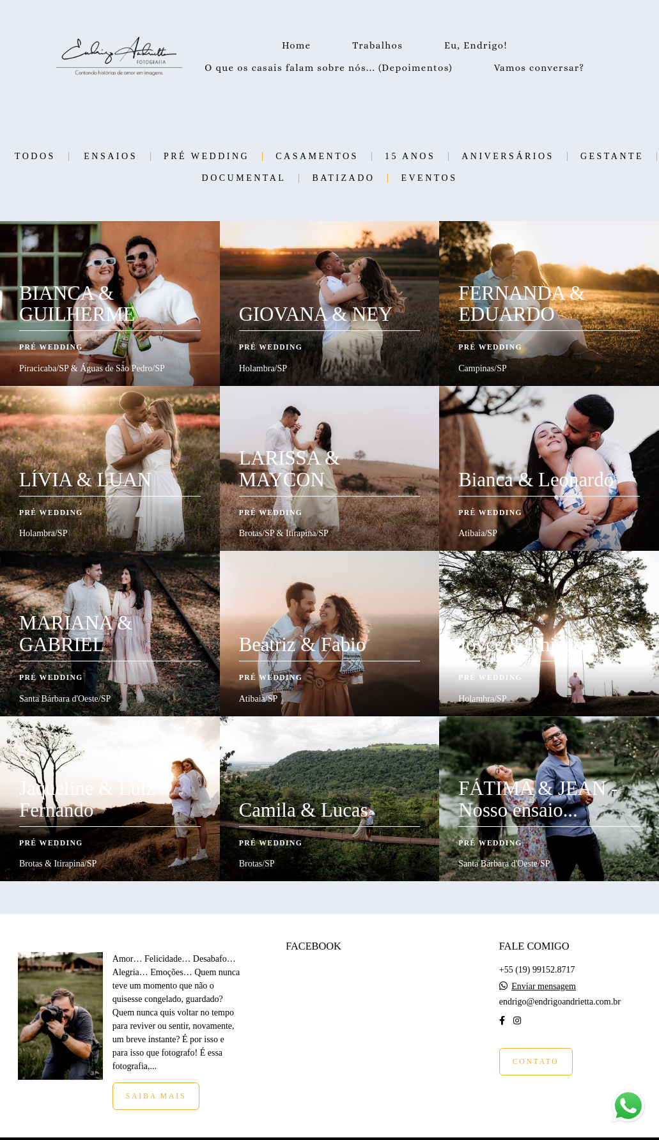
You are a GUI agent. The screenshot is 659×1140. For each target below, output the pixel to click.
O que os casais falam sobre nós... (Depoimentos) (329, 67)
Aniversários (507, 156)
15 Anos (410, 156)
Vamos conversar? (539, 67)
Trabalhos (377, 45)
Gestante (612, 156)
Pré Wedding (206, 156)
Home (296, 45)
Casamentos (317, 156)
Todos (35, 156)
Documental (244, 178)
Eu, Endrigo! (476, 45)
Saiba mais (156, 1096)
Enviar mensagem (543, 986)
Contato (536, 1062)
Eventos (429, 178)
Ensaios (110, 156)
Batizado (343, 178)
